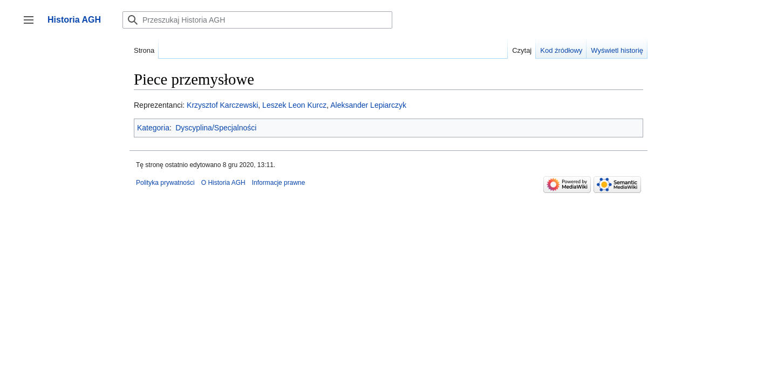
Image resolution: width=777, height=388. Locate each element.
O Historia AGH (223, 182)
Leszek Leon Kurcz (294, 105)
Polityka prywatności (165, 182)
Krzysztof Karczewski (222, 105)
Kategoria (153, 127)
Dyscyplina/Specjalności (215, 127)
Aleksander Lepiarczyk (368, 105)
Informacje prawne (278, 182)
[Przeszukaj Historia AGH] (257, 20)
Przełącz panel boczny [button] (32, 25)
